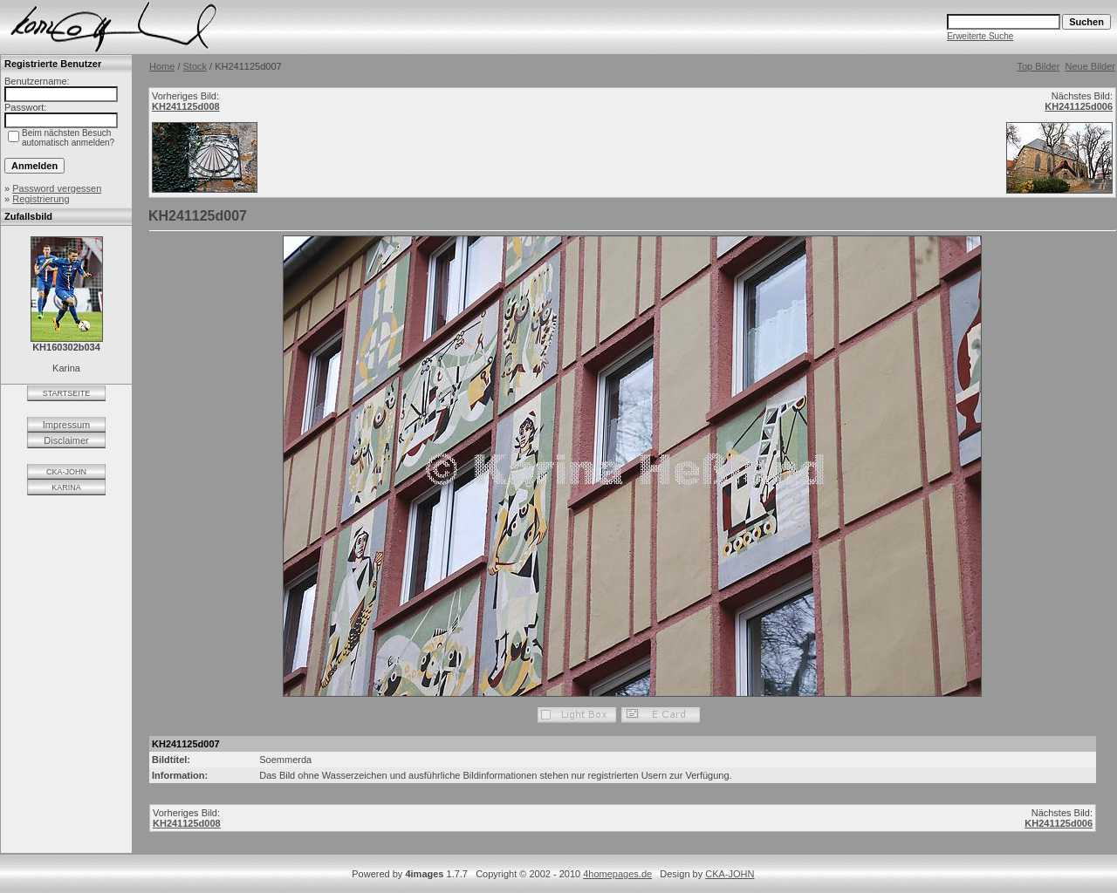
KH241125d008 (186, 106)
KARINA (66, 487)
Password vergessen (56, 188)
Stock (195, 66)
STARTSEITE (67, 393)
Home (162, 66)
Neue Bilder (1090, 66)
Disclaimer (66, 440)
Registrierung (40, 199)
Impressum (66, 424)
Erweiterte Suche (980, 36)
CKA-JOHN (66, 471)
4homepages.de (617, 874)
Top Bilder (1038, 66)
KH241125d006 (1079, 106)
